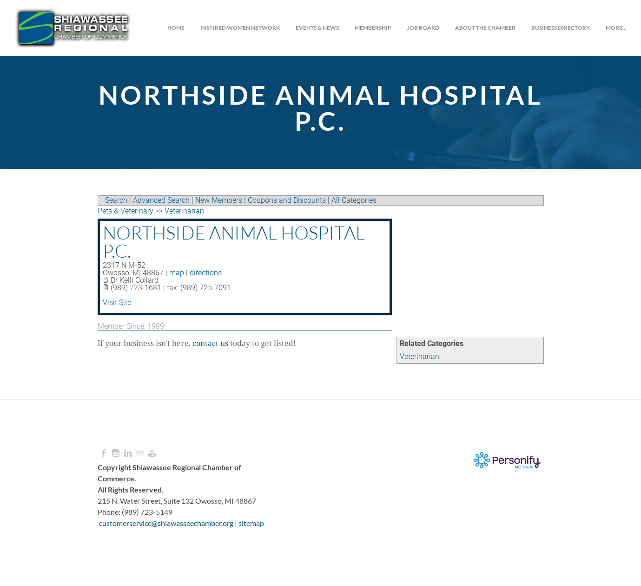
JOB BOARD (423, 27)
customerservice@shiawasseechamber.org (166, 523)
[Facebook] (103, 453)
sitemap (251, 523)
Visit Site (117, 302)
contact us (210, 343)
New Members (218, 200)
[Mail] (140, 453)
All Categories (354, 200)
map (176, 272)
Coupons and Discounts (287, 200)
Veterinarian (419, 356)
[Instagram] (115, 453)
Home (175, 27)
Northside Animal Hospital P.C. (234, 241)
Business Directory (560, 27)
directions (206, 272)
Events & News (316, 27)
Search (116, 200)
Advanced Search (161, 200)
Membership (372, 27)
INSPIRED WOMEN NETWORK (239, 27)
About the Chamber (485, 27)
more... (615, 27)
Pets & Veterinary (125, 210)
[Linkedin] (128, 453)
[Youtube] (152, 453)
